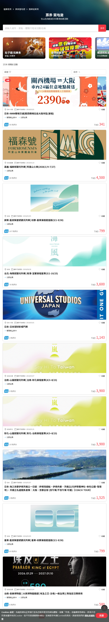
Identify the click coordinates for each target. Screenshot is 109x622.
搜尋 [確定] (102, 28)
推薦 (7, 80)
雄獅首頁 (7, 9)
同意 (101, 615)
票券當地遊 (20, 9)
